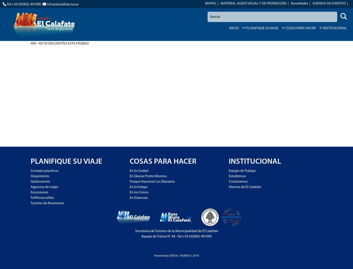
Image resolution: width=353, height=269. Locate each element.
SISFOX (173, 255)
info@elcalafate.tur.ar (63, 4)
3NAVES (184, 255)
